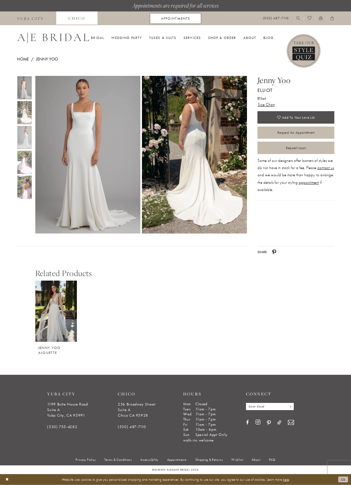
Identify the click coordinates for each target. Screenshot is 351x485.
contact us (325, 168)
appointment (309, 182)
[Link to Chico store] (76, 18)
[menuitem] (30, 18)
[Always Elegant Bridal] (53, 37)
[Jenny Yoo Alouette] (56, 311)
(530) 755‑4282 (62, 426)
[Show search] (298, 18)
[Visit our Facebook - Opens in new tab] (247, 423)
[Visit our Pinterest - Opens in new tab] (269, 423)
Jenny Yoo (47, 59)
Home (23, 59)
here (286, 479)
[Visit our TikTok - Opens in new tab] (279, 423)
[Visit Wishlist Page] (309, 18)
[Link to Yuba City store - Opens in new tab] (30, 18)
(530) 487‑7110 (132, 426)
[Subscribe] (289, 406)
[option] (56, 314)
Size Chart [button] (266, 104)
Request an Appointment (295, 132)
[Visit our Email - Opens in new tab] (291, 423)
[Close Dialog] (7, 479)
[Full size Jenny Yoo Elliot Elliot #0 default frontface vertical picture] (87, 155)
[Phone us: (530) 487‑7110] (275, 18)
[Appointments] (175, 18)
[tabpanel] (86, 155)
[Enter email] (270, 406)
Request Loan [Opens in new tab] (296, 148)
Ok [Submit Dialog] (343, 479)
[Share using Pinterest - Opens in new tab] (274, 252)
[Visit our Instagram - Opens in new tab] (257, 423)
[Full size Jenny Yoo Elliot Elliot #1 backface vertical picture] (194, 155)
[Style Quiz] (304, 51)
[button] (320, 18)
